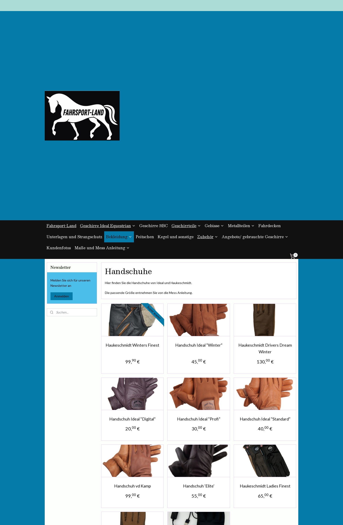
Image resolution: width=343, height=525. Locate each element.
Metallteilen (241, 108)
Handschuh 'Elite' (198, 368)
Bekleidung (119, 119)
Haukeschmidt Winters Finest (132, 227)
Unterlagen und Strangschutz (74, 119)
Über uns (104, 493)
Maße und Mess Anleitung (102, 131)
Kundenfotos (59, 131)
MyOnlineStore (219, 516)
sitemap (156, 516)
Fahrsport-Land (61, 108)
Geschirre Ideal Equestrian (108, 108)
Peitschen (145, 119)
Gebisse (214, 108)
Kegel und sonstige (176, 119)
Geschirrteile (186, 108)
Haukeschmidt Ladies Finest (265, 368)
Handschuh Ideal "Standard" (265, 301)
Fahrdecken (269, 108)
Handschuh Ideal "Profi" (198, 301)
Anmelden (61, 179)
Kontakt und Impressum (115, 487)
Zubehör (207, 119)
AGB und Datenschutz (114, 472)
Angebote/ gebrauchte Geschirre (255, 119)
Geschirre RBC (153, 108)
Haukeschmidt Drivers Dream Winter (265, 231)
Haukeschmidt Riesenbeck (132, 435)
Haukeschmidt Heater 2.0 (199, 435)
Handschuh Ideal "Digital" (132, 301)
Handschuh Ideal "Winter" (198, 227)
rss (164, 516)
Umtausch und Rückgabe (115, 482)
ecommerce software (180, 516)
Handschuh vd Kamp (132, 368)
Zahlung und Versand (113, 477)
